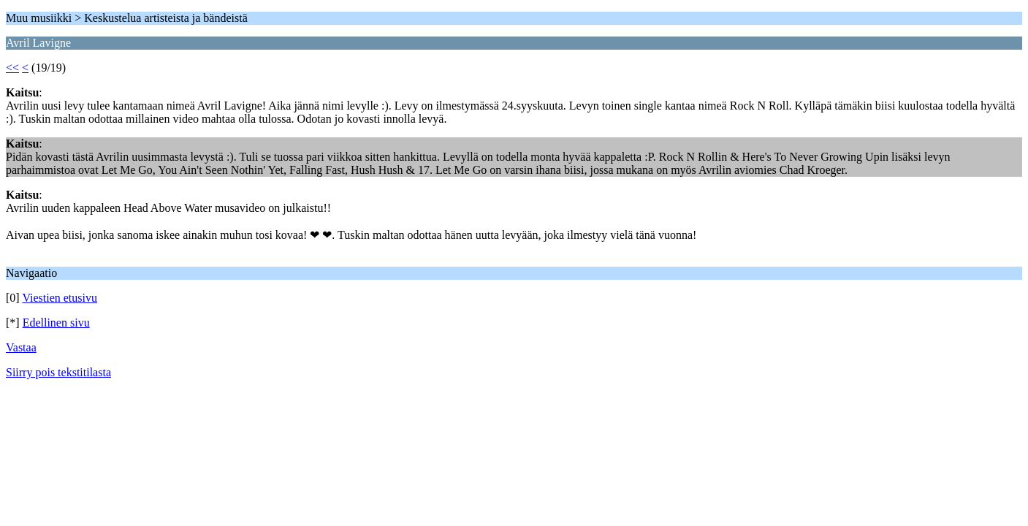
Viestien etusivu (59, 297)
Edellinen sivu (56, 322)
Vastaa (21, 347)
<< (12, 67)
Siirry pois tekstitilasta (58, 372)
